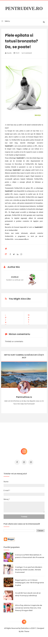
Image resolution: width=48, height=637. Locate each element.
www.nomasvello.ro (22, 239)
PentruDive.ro (24, 8)
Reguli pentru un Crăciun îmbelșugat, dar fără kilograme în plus (29, 581)
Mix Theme (25, 630)
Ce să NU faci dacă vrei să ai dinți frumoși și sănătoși (28, 592)
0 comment (27, 53)
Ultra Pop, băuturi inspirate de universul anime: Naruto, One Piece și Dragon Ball (28, 606)
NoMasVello (13, 230)
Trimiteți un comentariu (14, 340)
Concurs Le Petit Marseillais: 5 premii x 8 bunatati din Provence (29, 554)
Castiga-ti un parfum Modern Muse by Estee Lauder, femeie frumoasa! (28, 568)
